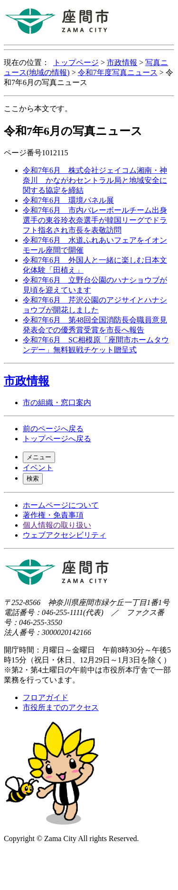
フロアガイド (45, 697)
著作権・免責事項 (53, 515)
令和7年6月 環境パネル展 (68, 200)
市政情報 (122, 62)
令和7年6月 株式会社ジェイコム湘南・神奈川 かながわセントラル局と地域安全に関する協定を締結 (95, 180)
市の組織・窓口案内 (57, 402)
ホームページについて (61, 505)
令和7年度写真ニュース (118, 72)
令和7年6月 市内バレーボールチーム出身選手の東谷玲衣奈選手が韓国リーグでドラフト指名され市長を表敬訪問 (95, 220)
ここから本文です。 (38, 108)
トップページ (76, 62)
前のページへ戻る (53, 429)
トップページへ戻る (57, 439)
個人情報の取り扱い (57, 525)
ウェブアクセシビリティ (64, 535)
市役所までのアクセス (61, 707)
